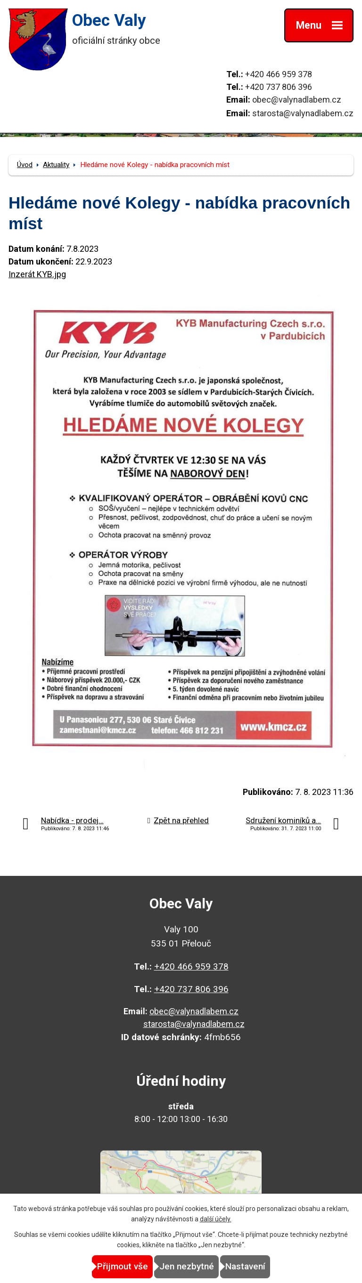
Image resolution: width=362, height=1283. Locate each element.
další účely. (215, 1219)
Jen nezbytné (186, 1266)
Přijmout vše (122, 1266)
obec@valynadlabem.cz (296, 99)
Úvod (25, 164)
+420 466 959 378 (278, 74)
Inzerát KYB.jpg (37, 274)
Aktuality (56, 164)
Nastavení (245, 1266)
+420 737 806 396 (278, 87)
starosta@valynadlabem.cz (303, 113)
